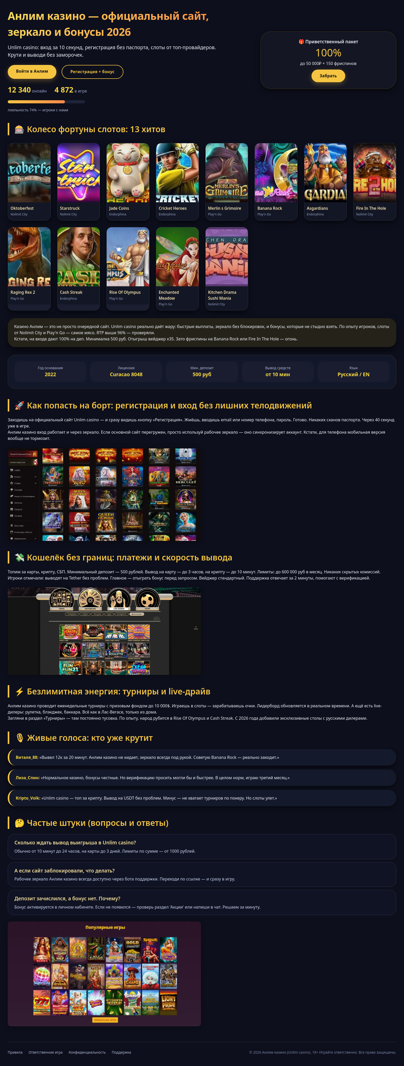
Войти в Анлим (34, 71)
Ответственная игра (46, 1053)
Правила (15, 1053)
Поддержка (121, 1053)
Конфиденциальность (87, 1053)
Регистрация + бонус (99, 72)
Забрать (328, 76)
